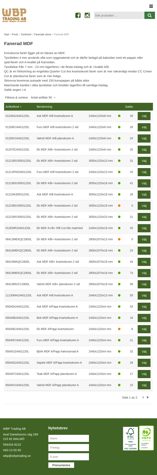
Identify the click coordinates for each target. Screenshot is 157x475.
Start (6, 34)
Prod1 (15, 34)
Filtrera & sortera (28, 97)
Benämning (44, 106)
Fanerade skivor (43, 34)
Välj (144, 116)
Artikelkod (12, 106)
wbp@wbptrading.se (17, 455)
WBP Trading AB (14, 428)
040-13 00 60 (12, 450)
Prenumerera (61, 465)
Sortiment (26, 34)
